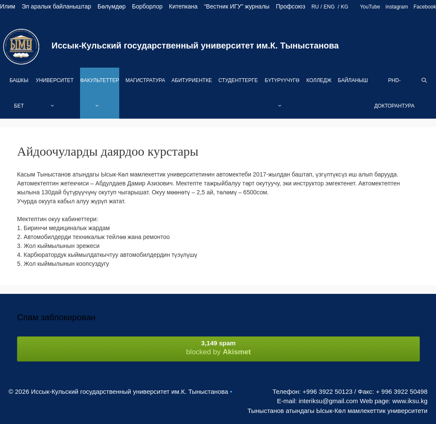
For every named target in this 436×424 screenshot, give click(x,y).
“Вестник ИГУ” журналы (237, 6)
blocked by (218, 347)
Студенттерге (238, 80)
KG (344, 7)
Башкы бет (18, 93)
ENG (330, 7)
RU (314, 7)
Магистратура (145, 80)
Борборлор (147, 6)
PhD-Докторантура (394, 93)
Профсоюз (290, 6)
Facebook (424, 7)
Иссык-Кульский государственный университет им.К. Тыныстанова (195, 45)
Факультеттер (99, 98)
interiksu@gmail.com (328, 400)
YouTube (370, 7)
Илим (7, 6)
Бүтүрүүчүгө (282, 98)
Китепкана (183, 6)
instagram (397, 7)
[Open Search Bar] (424, 80)
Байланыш (353, 80)
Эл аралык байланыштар (56, 6)
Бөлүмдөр (112, 6)
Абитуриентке (192, 80)
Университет (55, 98)
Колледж (319, 80)
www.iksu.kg (409, 400)
